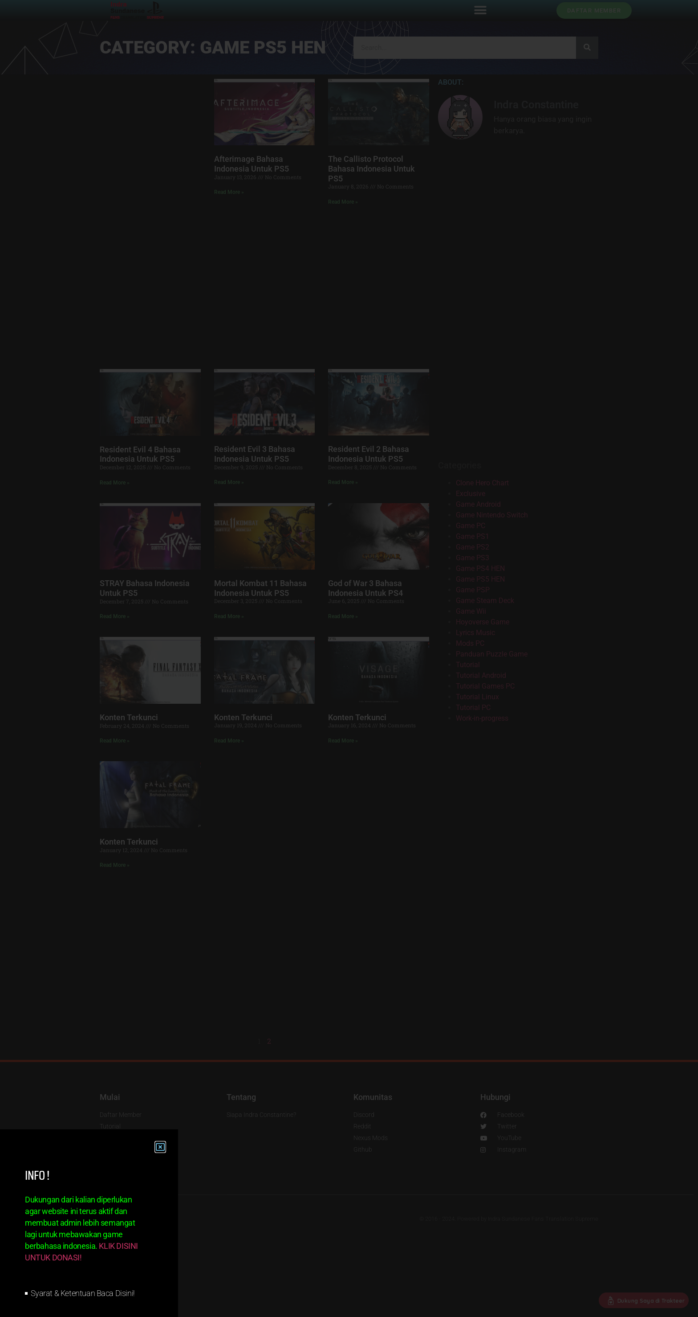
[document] (349, 658)
